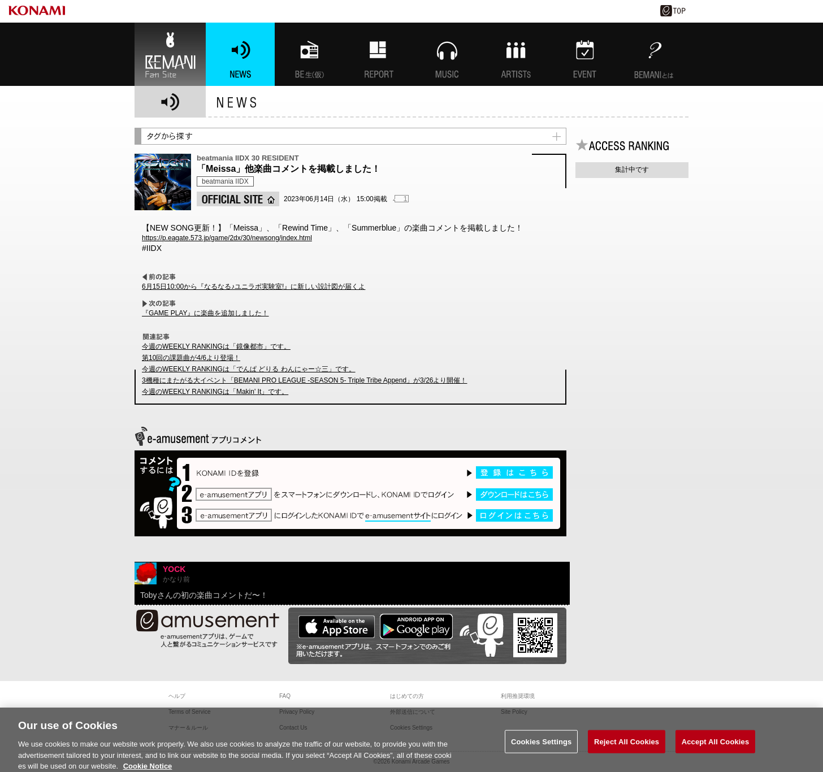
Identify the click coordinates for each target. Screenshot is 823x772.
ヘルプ (176, 696)
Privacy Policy (296, 712)
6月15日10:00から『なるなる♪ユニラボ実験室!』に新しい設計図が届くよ (253, 286)
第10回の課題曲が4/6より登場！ (191, 358)
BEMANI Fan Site (170, 54)
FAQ (285, 696)
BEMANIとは (654, 54)
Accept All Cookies (716, 749)
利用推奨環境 (518, 696)
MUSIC (447, 54)
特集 (378, 54)
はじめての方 (407, 696)
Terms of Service (189, 712)
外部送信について (412, 712)
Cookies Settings (541, 749)
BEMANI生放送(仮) (309, 54)
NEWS (240, 54)
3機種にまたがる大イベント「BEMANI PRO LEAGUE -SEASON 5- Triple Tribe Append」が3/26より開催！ (304, 380)
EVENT (585, 54)
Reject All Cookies (626, 749)
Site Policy (514, 712)
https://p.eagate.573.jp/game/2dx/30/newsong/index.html (227, 238)
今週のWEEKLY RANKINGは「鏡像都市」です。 (216, 346)
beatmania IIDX (225, 181)
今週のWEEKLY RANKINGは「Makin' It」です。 (215, 392)
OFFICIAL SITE (238, 199)
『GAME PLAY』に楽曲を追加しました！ (205, 313)
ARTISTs (516, 54)
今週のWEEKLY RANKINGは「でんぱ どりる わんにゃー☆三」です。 (249, 369)
